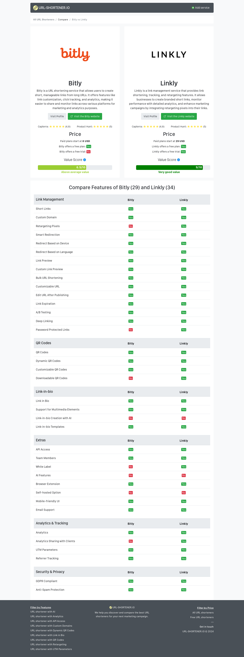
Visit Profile (57, 116)
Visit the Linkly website (179, 116)
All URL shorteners (203, 612)
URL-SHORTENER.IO (51, 7)
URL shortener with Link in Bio (47, 635)
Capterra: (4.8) (54, 126)
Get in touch (207, 626)
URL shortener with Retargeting (48, 644)
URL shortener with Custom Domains (51, 625)
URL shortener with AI (42, 611)
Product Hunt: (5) (94, 126)
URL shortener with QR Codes (47, 639)
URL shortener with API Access (47, 621)
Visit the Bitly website (85, 116)
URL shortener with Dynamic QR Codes (52, 630)
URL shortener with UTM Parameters (51, 649)
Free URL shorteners (202, 617)
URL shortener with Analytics (46, 616)
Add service (200, 7)
